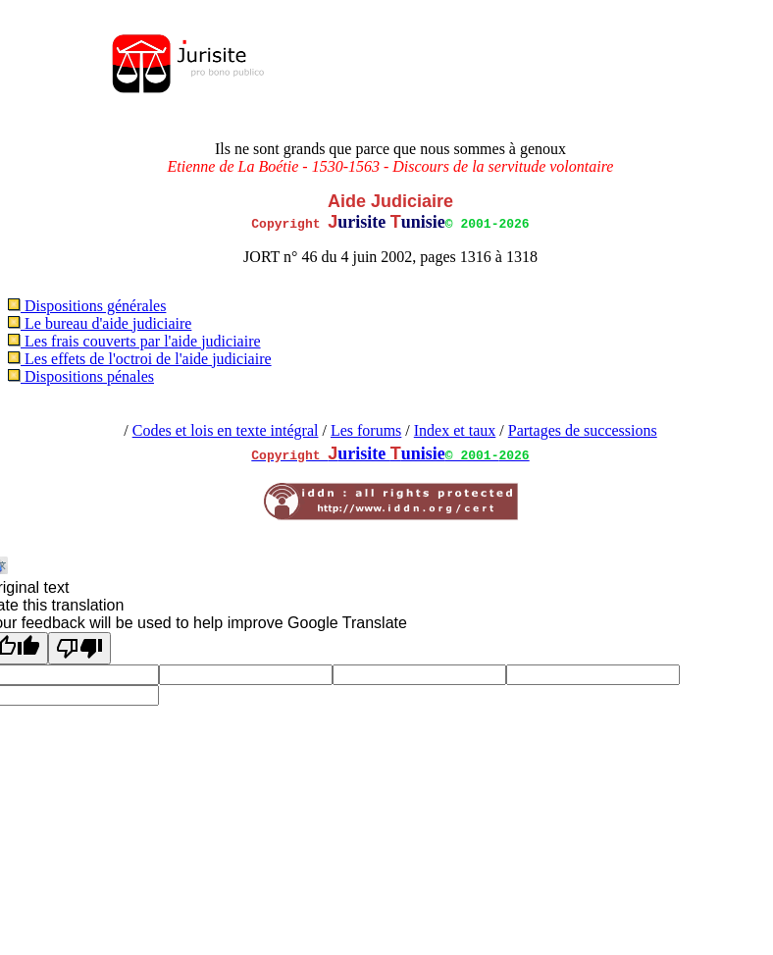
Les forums (366, 430)
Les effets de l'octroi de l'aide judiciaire (140, 358)
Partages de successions (582, 430)
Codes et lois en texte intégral (225, 430)
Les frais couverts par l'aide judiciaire (134, 341)
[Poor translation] (79, 648)
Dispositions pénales (81, 376)
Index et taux (455, 430)
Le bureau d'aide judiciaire (99, 323)
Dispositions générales (87, 305)
